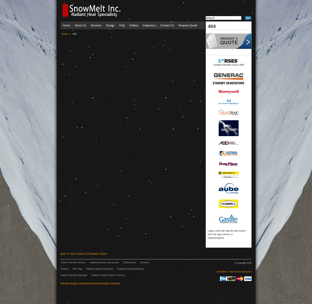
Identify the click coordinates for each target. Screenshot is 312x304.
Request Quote (187, 25)
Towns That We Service (73, 262)
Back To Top (66, 253)
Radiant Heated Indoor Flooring (108, 275)
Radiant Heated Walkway (130, 268)
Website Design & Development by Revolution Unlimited (90, 283)
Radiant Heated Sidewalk (73, 275)
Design (110, 25)
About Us (80, 25)
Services (96, 25)
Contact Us (167, 25)
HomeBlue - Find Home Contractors (234, 271)
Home (66, 25)
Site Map (77, 268)
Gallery (133, 25)
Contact (64, 268)
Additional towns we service (104, 262)
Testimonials (129, 262)
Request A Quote (98, 253)
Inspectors (149, 25)
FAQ (122, 25)
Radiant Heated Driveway (99, 268)
